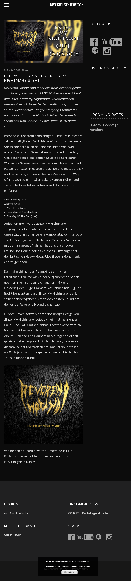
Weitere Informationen (80, 567)
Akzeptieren (69, 572)
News (25, 70)
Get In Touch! (13, 534)
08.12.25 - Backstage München (104, 127)
